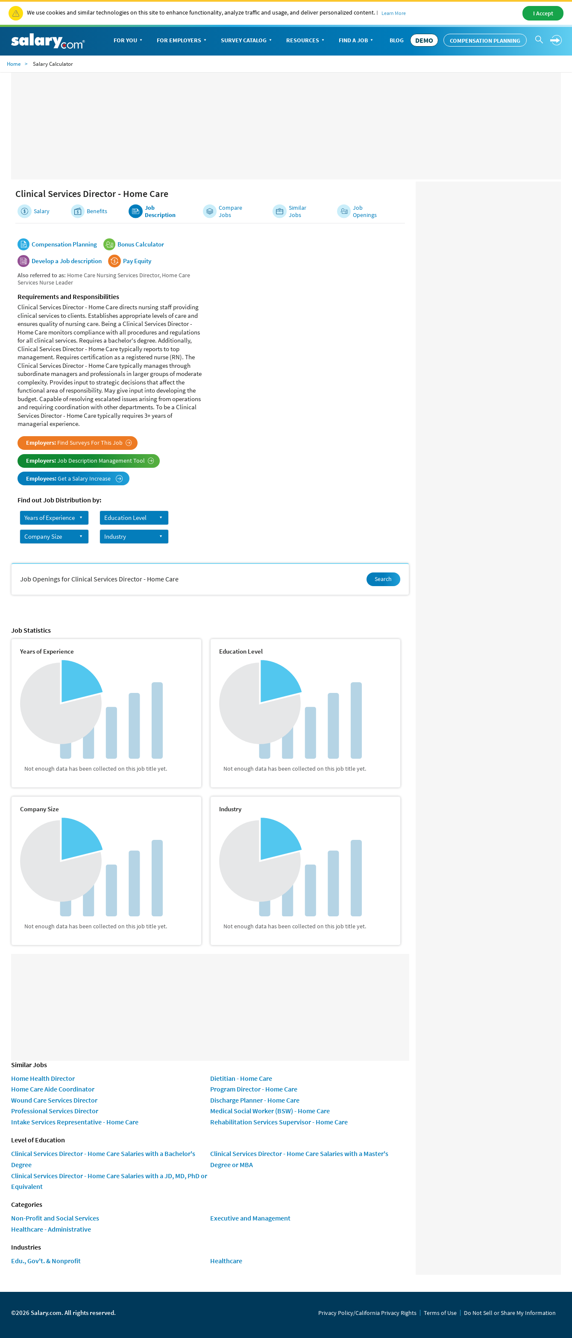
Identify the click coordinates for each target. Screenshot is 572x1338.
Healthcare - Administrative (51, 1229)
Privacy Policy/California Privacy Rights (367, 1313)
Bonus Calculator (140, 244)
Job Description (160, 211)
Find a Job (357, 40)
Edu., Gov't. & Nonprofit (46, 1260)
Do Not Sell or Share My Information (510, 1313)
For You (129, 40)
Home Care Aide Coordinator (52, 1089)
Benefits (97, 211)
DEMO (424, 40)
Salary (42, 211)
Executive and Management (250, 1218)
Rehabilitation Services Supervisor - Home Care (279, 1122)
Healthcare (226, 1260)
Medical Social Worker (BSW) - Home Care (270, 1110)
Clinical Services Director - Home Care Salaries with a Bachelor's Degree (103, 1159)
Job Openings (365, 211)
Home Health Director (43, 1078)
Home (14, 63)
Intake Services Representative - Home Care (74, 1122)
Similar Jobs (297, 211)
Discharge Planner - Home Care (254, 1100)
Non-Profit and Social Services (55, 1218)
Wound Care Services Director (54, 1100)
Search (383, 579)
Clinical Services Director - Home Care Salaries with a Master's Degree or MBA (299, 1159)
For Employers (182, 40)
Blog (397, 40)
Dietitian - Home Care (241, 1078)
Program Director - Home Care (253, 1089)
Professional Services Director (54, 1110)
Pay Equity (137, 261)
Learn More (393, 13)
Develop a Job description (67, 261)
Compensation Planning (485, 40)
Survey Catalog (247, 40)
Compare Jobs (230, 211)
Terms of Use (440, 1313)
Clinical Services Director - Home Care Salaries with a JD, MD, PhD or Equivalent (109, 1181)
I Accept (543, 13)
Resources (306, 40)
